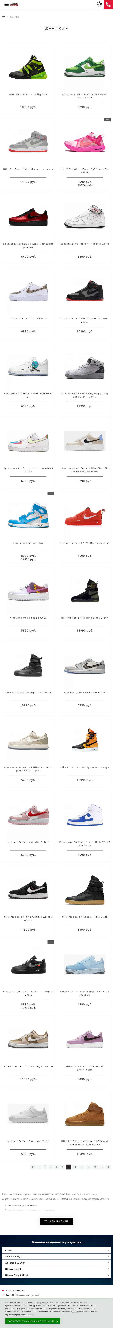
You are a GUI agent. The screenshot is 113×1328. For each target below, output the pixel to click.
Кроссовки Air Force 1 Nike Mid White (84, 243)
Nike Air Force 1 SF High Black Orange (84, 767)
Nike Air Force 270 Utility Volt (28, 94)
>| (108, 1167)
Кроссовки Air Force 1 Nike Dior (84, 692)
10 (75, 1167)
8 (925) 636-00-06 (108, 4)
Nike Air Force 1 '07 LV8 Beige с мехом (28, 1066)
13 (95, 1167)
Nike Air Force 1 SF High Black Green (84, 617)
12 (88, 1167)
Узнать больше (56, 1221)
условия (75, 1312)
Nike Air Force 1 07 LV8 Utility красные (85, 543)
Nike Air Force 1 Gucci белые (28, 318)
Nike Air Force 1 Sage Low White (28, 1141)
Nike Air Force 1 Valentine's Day (28, 842)
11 (81, 1167)
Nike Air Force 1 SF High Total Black (28, 692)
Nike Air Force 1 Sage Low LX (28, 617)
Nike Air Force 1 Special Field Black (85, 916)
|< (33, 1167)
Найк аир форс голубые (28, 543)
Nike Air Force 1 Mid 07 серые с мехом (28, 169)
